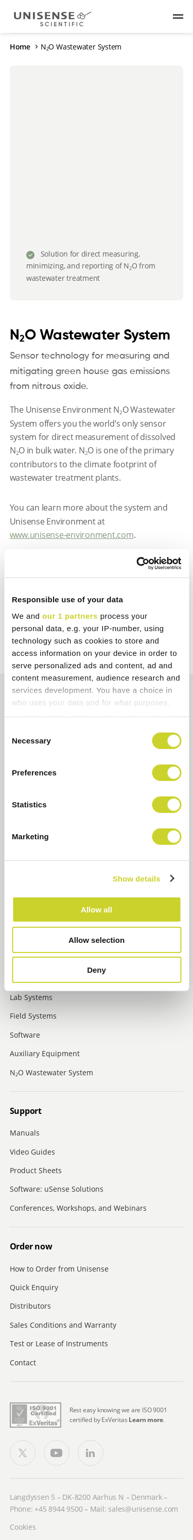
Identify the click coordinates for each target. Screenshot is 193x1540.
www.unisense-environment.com (72, 534)
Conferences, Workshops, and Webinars (78, 1208)
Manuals (25, 1133)
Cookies (23, 1527)
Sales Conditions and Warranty (63, 1325)
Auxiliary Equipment (45, 1053)
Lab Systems (31, 997)
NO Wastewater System (51, 1072)
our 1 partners (70, 615)
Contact (23, 1362)
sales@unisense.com (143, 1509)
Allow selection (96, 939)
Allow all (96, 909)
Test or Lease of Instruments (59, 1343)
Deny (96, 970)
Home (20, 47)
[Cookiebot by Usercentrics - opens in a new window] (137, 563)
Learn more (146, 1419)
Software (25, 1035)
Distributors (30, 1306)
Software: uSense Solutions (56, 1189)
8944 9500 (65, 1509)
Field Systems (33, 1016)
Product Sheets (36, 1170)
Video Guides (32, 1152)
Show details (137, 878)
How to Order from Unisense (59, 1269)
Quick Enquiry (34, 1287)
